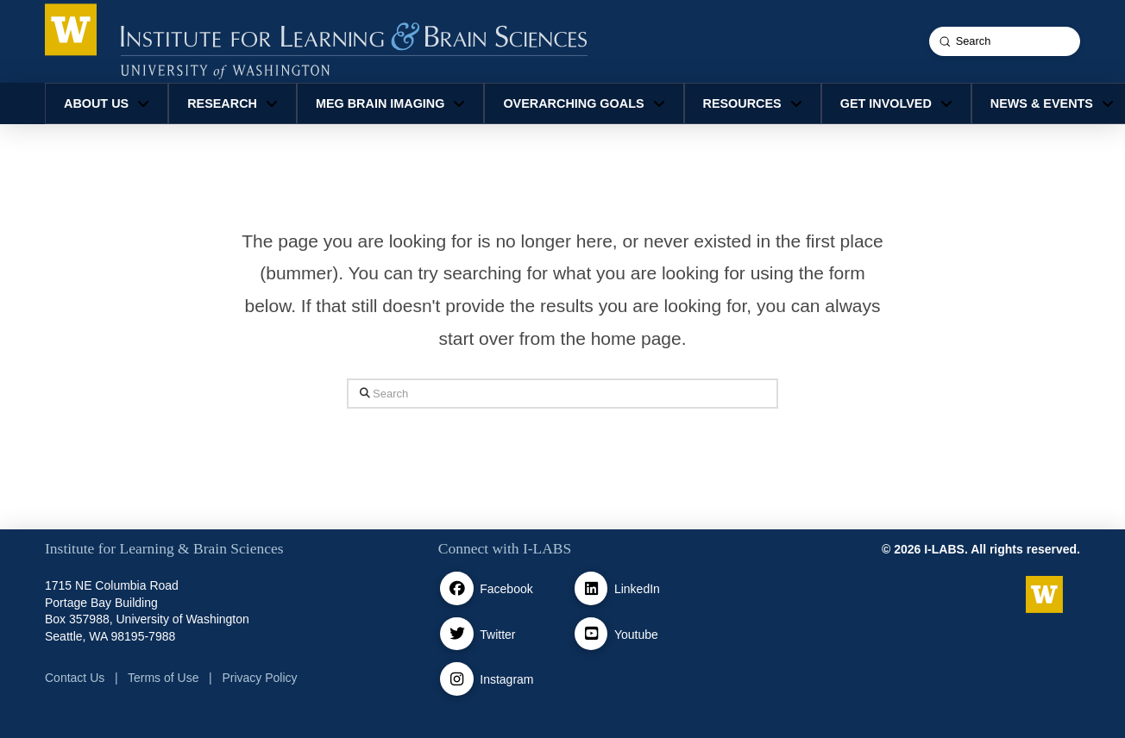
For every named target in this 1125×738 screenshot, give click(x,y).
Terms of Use (163, 678)
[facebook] (457, 588)
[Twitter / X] (457, 634)
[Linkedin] (591, 588)
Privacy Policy (259, 678)
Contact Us (74, 678)
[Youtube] (591, 634)
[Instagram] (457, 679)
